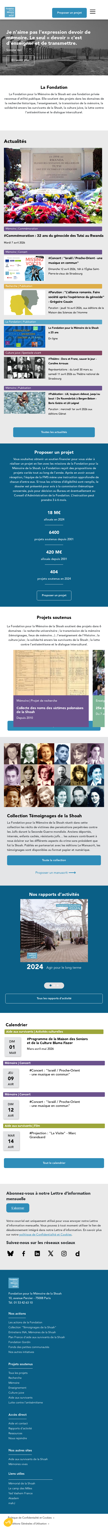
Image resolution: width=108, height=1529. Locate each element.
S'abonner (17, 1208)
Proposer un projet (69, 13)
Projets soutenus (20, 1364)
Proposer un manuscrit (55, 873)
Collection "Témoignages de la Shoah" (32, 1327)
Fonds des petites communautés (28, 1347)
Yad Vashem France (20, 1493)
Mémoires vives (18, 1464)
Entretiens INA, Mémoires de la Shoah (32, 1332)
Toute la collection (54, 860)
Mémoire (13, 1383)
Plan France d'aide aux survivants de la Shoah (36, 1337)
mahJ (11, 1503)
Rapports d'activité (20, 1428)
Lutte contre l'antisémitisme (25, 1403)
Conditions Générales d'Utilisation (27, 1524)
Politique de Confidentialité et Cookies (30, 1518)
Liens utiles (16, 1473)
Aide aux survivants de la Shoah (28, 1459)
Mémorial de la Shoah (21, 1483)
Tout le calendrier (54, 1163)
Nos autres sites (20, 1450)
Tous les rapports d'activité (54, 998)
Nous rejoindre (17, 1438)
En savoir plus (20, 60)
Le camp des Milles (20, 1488)
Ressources (15, 1433)
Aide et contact (18, 1423)
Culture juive (16, 1393)
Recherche (15, 1378)
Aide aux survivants (20, 1398)
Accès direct (17, 1414)
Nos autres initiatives (21, 1352)
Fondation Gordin (19, 1342)
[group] (54, 945)
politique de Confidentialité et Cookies (45, 1234)
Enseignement (17, 1388)
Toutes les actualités (54, 432)
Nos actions (17, 1313)
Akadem (13, 1498)
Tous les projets (18, 1373)
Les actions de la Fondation (25, 1322)
